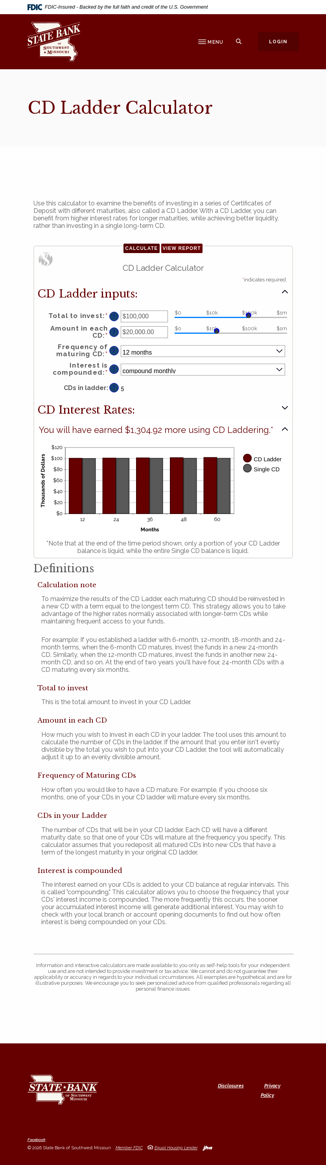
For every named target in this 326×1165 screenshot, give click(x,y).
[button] (163, 293)
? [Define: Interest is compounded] (113, 369)
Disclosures (231, 1086)
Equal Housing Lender (176, 1147)
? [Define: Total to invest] (113, 316)
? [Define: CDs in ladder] (113, 388)
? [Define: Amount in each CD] (113, 332)
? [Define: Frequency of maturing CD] (113, 351)
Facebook (37, 1140)
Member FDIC (129, 1147)
